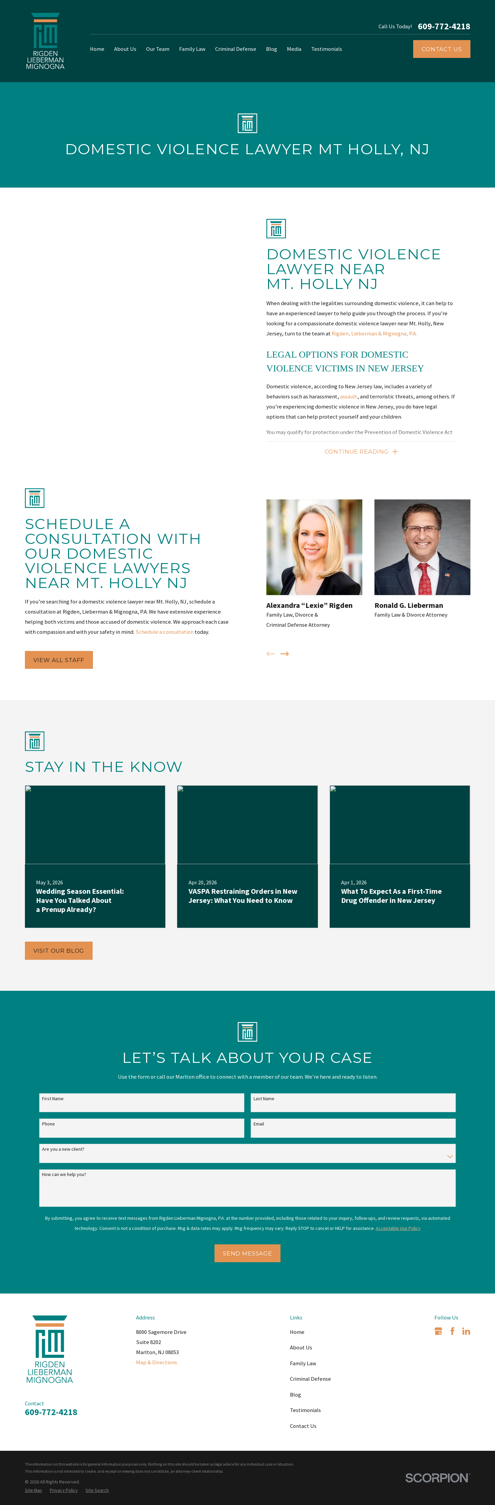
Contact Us (442, 49)
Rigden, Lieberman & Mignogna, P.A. (374, 333)
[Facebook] (452, 1331)
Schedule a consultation (156, 631)
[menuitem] (33, 1490)
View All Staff (50, 660)
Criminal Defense (310, 1378)
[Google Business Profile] (438, 1331)
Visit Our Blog (59, 950)
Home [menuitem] (97, 49)
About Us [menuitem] (125, 49)
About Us (301, 1347)
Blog (295, 1394)
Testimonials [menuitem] (326, 49)
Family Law (303, 1363)
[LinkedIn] (466, 1331)
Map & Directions (156, 1362)
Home (297, 1332)
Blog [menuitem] (271, 49)
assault (348, 396)
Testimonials (305, 1410)
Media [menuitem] (294, 49)
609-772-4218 (444, 26)
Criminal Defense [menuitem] (235, 49)
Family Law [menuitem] (192, 49)
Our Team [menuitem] (157, 49)
